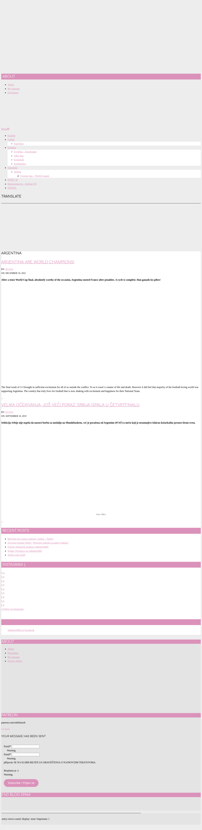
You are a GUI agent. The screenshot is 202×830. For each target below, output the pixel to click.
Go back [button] (5, 729)
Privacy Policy (15, 661)
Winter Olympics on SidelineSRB (25, 551)
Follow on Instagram (12, 609)
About (11, 649)
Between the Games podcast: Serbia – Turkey (31, 539)
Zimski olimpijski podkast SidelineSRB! (28, 547)
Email (7, 746)
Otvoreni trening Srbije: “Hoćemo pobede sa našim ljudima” (38, 542)
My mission (14, 657)
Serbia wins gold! (16, 555)
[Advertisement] (101, 227)
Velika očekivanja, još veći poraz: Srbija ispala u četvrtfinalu (70, 405)
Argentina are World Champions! (37, 262)
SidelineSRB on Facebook (27, 622)
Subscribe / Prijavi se (21, 783)
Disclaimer (13, 653)
